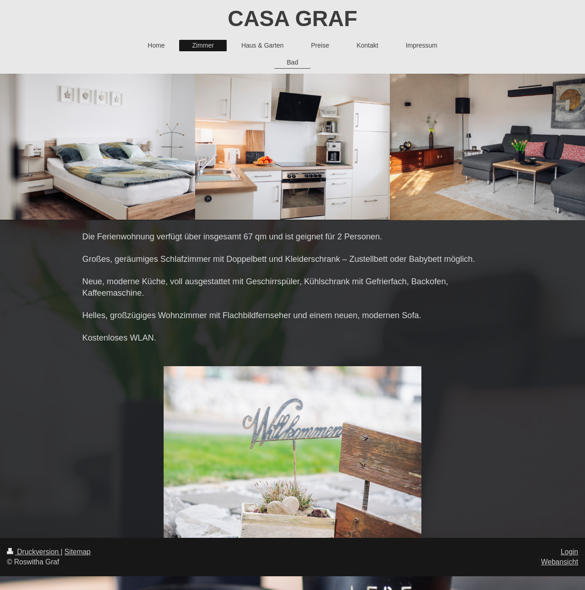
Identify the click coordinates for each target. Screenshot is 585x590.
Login (569, 552)
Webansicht (559, 562)
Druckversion (34, 552)
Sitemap (77, 552)
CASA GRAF (292, 18)
